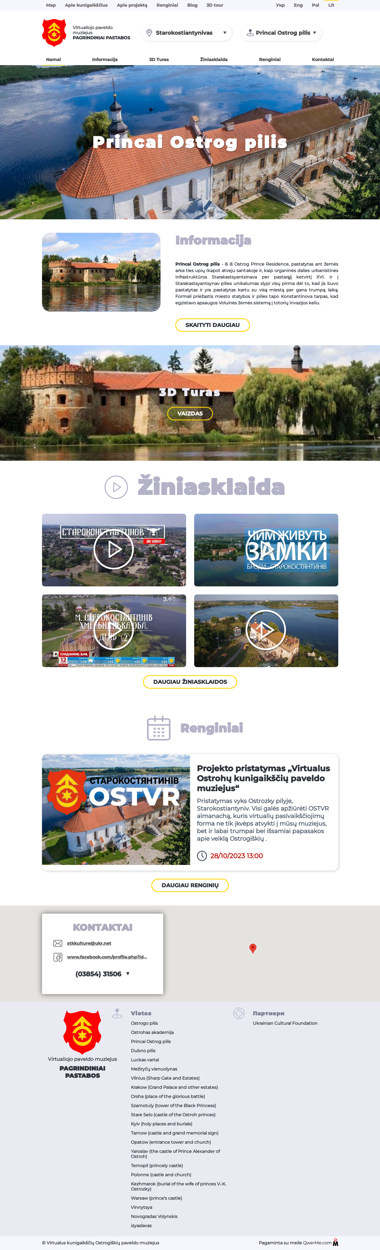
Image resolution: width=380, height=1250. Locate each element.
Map (51, 5)
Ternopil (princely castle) (157, 1165)
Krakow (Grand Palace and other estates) (174, 1087)
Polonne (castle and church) (161, 1174)
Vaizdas (190, 413)
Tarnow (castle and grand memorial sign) (174, 1133)
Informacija (105, 59)
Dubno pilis (143, 1050)
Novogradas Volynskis (154, 1216)
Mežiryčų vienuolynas (154, 1069)
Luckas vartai (145, 1059)
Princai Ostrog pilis (151, 1041)
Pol (315, 5)
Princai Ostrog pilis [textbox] (283, 33)
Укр (280, 5)
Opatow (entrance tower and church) (171, 1142)
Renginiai (167, 5)
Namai (53, 59)
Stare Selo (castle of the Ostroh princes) (173, 1114)
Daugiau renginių (190, 885)
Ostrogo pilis (144, 1023)
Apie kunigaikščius (86, 5)
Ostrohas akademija (152, 1032)
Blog (192, 5)
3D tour (215, 5)
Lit (331, 5)
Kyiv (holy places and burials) (161, 1123)
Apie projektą (132, 5)
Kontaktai (323, 59)
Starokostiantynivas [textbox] (184, 33)
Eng (298, 5)
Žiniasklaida (214, 59)
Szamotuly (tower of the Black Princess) (173, 1105)
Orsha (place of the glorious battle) (168, 1096)
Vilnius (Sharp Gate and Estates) (165, 1078)
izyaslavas (141, 1225)
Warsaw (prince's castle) (156, 1198)
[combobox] (186, 33)
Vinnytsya (141, 1207)
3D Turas (159, 59)
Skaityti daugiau (213, 325)
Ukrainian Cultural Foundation (285, 1023)
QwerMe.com (320, 1243)
